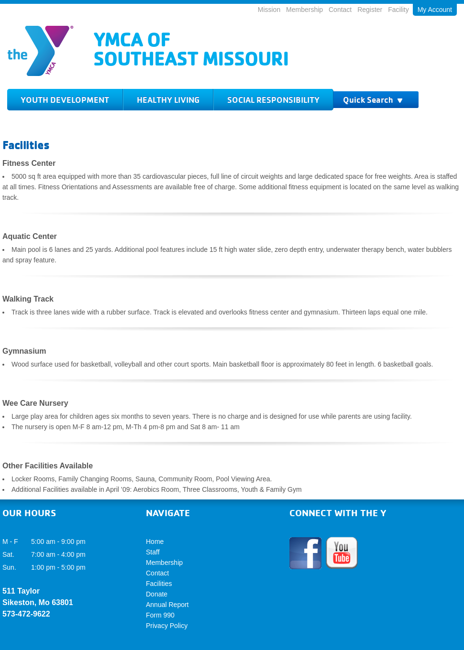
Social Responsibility (273, 100)
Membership (304, 9)
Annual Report (167, 604)
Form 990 (160, 615)
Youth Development (65, 100)
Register (369, 9)
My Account (435, 9)
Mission (269, 9)
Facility (398, 9)
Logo (40, 51)
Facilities (159, 583)
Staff (153, 552)
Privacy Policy (167, 625)
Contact (340, 9)
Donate (156, 594)
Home (155, 541)
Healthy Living (168, 100)
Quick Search (373, 100)
